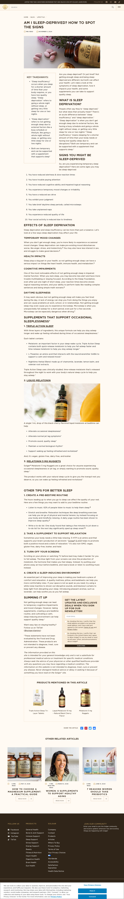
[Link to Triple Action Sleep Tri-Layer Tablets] (38, 701)
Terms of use (88, 627)
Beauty (29, 849)
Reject (92, 891)
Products (31, 824)
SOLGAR (52, 824)
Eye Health (30, 866)
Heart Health (31, 856)
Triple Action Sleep (39, 326)
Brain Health (31, 862)
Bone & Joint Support (35, 833)
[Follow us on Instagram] (110, 2)
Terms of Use (53, 849)
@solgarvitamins (32, 631)
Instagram (13, 833)
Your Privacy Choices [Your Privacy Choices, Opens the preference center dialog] (92, 885)
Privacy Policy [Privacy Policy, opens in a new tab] (56, 897)
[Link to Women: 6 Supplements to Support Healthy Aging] (62, 775)
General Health (32, 830)
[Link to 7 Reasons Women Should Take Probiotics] (99, 774)
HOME (26, 17)
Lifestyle (41, 17)
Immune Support (33, 836)
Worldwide (52, 859)
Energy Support (32, 846)
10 (85, 528)
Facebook (13, 830)
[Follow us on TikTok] (118, 2)
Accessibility (53, 862)
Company (52, 830)
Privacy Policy (72, 629)
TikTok (12, 840)
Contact (51, 833)
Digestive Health (33, 859)
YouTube (13, 836)
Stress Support (32, 843)
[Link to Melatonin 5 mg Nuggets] (85, 701)
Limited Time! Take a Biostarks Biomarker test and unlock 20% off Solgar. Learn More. (56, 2)
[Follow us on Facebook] (106, 2)
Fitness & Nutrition (34, 853)
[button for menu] (119, 7)
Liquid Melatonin (39, 380)
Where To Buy (54, 843)
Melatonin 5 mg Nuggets (44, 461)
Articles (51, 839)
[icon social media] (82, 728)
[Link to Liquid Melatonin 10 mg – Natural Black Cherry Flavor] (62, 702)
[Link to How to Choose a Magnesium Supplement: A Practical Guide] (24, 774)
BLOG (33, 17)
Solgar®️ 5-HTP (75, 541)
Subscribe (81, 646)
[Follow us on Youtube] (114, 2)
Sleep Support (32, 839)
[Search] (113, 7)
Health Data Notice (56, 871)
